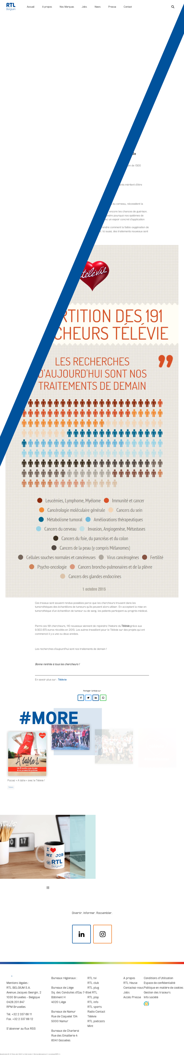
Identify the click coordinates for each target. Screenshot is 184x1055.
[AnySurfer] (146, 1003)
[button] (172, 6)
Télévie (62, 679)
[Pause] (47, 887)
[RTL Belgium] (12, 7)
